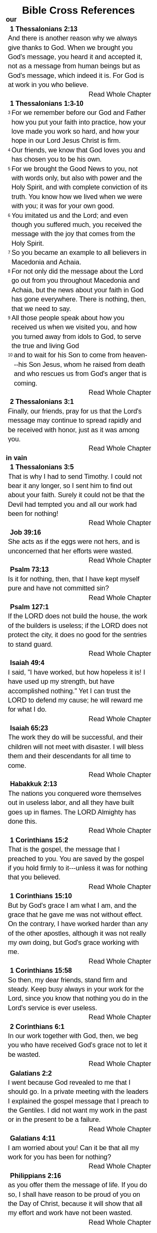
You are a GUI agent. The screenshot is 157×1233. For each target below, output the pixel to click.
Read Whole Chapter (120, 94)
